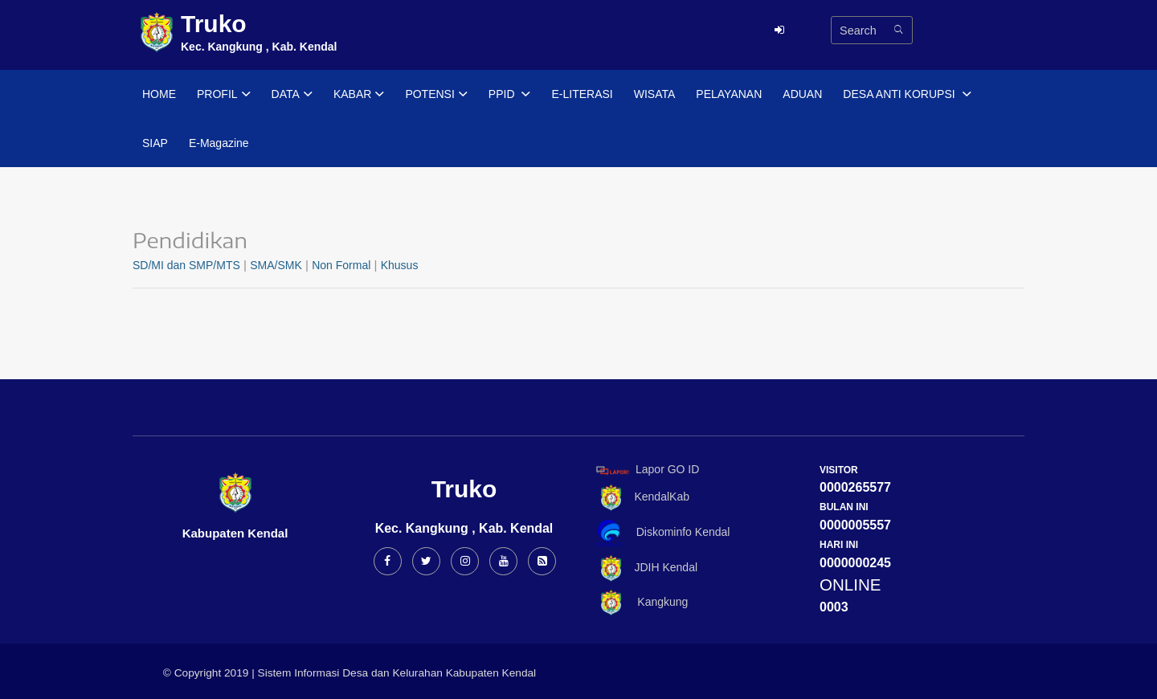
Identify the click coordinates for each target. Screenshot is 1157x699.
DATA (292, 95)
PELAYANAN (729, 94)
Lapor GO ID (647, 469)
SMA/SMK (276, 265)
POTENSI (436, 95)
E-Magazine (219, 143)
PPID (510, 95)
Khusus (400, 265)
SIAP (155, 143)
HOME (159, 94)
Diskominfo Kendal (662, 533)
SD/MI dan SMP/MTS (186, 265)
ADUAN (802, 94)
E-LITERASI (581, 94)
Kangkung (639, 603)
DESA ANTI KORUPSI (907, 95)
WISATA (655, 94)
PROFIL (224, 95)
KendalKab (640, 497)
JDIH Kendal (644, 568)
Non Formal (341, 265)
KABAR (358, 95)
